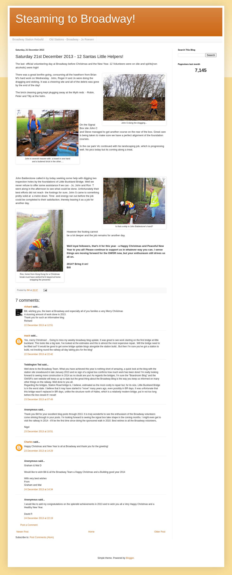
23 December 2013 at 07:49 (38, 399)
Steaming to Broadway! (75, 18)
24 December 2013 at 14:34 (38, 489)
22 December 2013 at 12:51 (38, 325)
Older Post (159, 531)
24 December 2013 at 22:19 (38, 518)
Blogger (130, 558)
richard (28, 306)
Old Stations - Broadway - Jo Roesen (71, 39)
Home (91, 531)
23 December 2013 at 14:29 (38, 450)
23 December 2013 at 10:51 (38, 431)
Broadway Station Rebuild (28, 39)
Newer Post (22, 531)
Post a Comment (29, 525)
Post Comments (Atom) (42, 537)
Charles (28, 442)
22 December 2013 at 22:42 (38, 354)
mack (27, 335)
